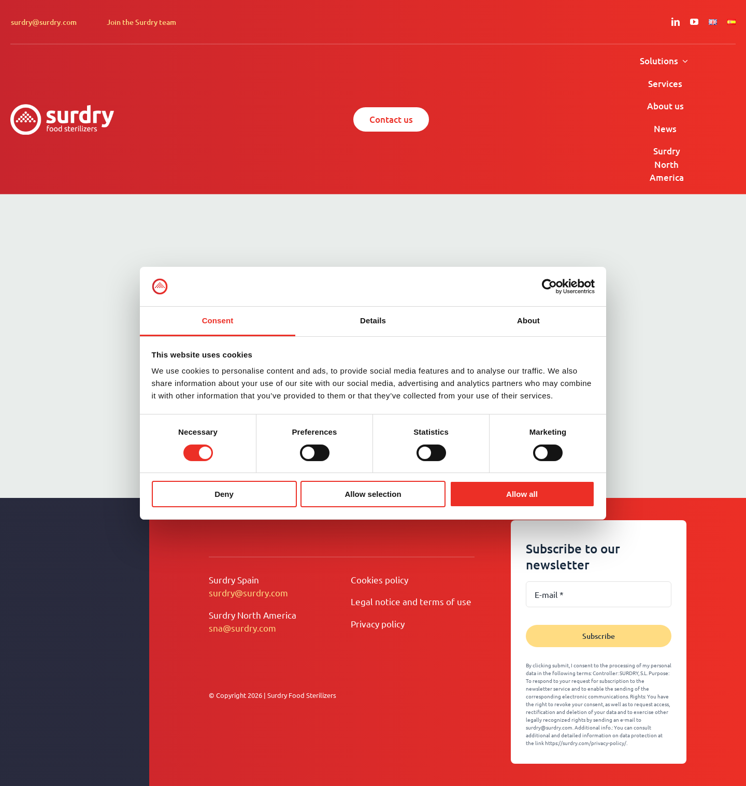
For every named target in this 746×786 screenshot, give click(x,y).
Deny (224, 494)
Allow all (522, 494)
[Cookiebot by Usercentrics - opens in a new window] (549, 286)
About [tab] (528, 320)
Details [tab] (373, 320)
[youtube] (694, 22)
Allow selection (373, 494)
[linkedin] (675, 22)
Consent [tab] (218, 320)
